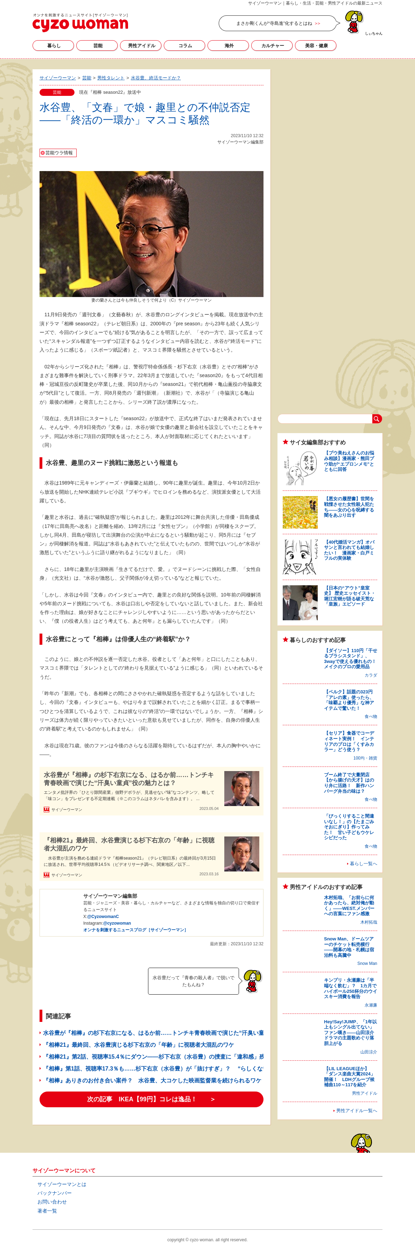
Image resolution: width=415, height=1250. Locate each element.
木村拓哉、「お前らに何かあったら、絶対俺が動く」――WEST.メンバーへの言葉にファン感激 (349, 906)
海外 (229, 45)
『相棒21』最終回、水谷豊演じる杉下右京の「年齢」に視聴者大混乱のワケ (129, 844)
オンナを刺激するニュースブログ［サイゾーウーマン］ (135, 929)
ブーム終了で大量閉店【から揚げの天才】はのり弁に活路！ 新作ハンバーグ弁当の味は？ (349, 783)
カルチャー (272, 45)
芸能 (98, 45)
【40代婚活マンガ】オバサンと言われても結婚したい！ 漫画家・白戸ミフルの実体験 (349, 550)
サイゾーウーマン (80, 22)
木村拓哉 (368, 922)
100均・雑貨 (365, 758)
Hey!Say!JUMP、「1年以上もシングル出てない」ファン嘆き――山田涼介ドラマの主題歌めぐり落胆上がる (350, 1032)
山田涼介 (368, 1052)
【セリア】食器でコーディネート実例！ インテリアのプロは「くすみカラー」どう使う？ (349, 741)
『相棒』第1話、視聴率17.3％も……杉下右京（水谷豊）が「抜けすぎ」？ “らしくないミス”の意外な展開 (179, 1069)
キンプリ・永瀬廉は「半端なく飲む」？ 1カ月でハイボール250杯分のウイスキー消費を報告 (350, 988)
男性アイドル (141, 45)
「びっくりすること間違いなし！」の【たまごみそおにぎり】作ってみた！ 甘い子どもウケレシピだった (349, 826)
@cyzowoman (117, 923)
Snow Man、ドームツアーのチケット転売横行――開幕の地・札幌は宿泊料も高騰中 (349, 947)
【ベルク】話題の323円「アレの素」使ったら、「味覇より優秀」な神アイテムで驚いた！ (349, 700)
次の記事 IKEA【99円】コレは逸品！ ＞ (151, 1099)
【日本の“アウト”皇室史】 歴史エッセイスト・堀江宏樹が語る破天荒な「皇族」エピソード (349, 596)
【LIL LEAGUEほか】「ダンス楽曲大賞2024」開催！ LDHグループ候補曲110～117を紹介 (349, 1077)
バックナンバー (54, 1193)
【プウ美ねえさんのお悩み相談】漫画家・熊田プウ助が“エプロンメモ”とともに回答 (349, 461)
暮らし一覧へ (363, 863)
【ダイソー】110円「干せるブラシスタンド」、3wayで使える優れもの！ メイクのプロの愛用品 (352, 659)
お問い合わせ (52, 1202)
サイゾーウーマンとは (61, 1184)
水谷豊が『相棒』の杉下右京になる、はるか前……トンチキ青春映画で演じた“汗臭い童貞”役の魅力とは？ (129, 778)
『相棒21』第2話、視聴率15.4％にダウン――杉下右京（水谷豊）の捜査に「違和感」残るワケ (162, 1057)
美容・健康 (316, 45)
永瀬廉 (371, 1005)
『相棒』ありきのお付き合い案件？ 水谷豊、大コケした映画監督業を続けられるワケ (152, 1080)
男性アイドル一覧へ (356, 1110)
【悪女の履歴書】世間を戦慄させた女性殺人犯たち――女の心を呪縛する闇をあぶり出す (349, 507)
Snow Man (367, 963)
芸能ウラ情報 (59, 152)
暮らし (54, 45)
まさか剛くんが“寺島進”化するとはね (274, 23)
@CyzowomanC (103, 916)
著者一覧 (47, 1211)
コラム (185, 45)
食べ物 (371, 716)
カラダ (371, 675)
